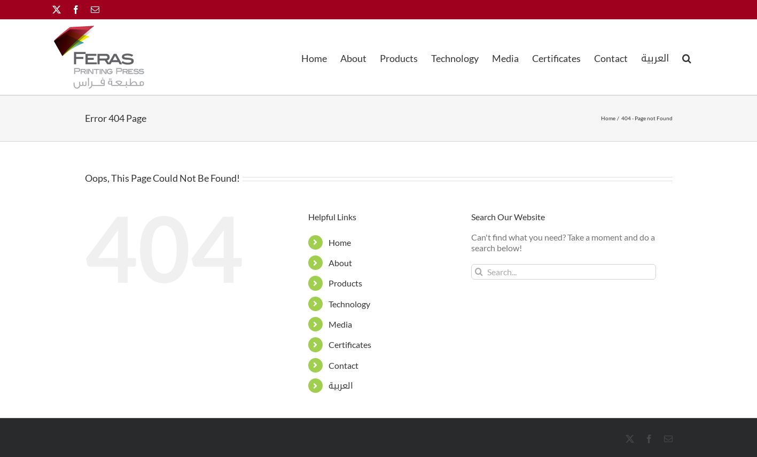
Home (340, 242)
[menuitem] (655, 57)
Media (340, 324)
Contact (343, 365)
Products (345, 283)
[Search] (479, 272)
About (340, 263)
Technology (349, 304)
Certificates (350, 344)
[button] (686, 57)
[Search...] (564, 272)
